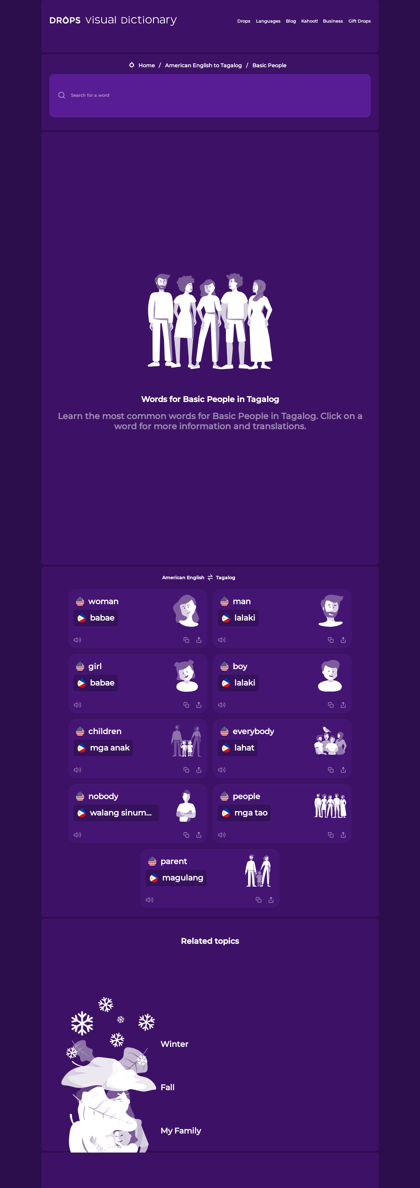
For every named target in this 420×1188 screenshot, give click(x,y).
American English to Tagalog (203, 65)
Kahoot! (309, 21)
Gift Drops (359, 21)
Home (146, 65)
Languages (268, 21)
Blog (291, 21)
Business (333, 21)
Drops (243, 21)
